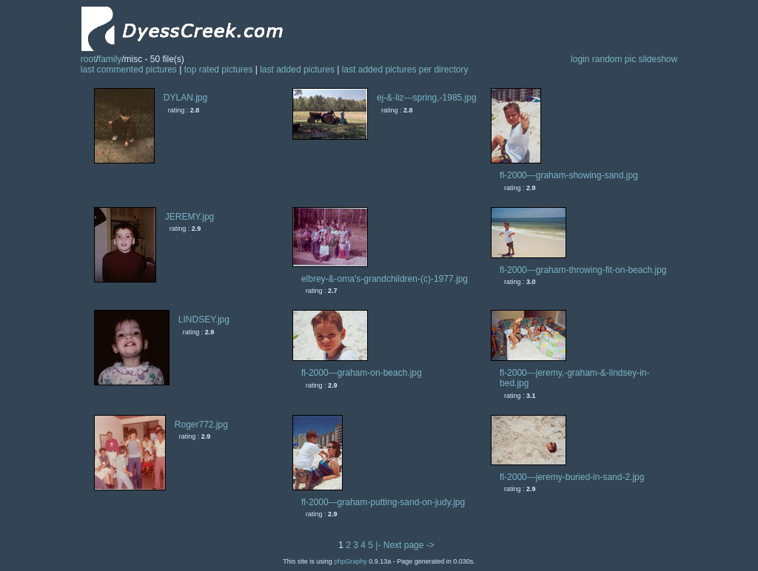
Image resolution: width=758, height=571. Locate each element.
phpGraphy (350, 561)
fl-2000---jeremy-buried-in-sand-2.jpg (572, 477)
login (580, 59)
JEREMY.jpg (189, 217)
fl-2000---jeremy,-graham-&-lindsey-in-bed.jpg (575, 378)
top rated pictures (218, 69)
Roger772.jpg (201, 424)
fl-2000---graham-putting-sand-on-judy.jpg (383, 502)
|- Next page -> (405, 545)
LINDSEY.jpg (203, 319)
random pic (614, 59)
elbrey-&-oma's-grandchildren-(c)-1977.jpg (384, 279)
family (109, 59)
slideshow (658, 59)
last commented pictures (129, 69)
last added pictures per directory (405, 69)
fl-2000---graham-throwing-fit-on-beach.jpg (583, 270)
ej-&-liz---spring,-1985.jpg (427, 97)
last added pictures (297, 69)
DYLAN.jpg (185, 97)
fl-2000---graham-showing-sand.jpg (569, 175)
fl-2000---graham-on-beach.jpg (361, 373)
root (88, 59)
